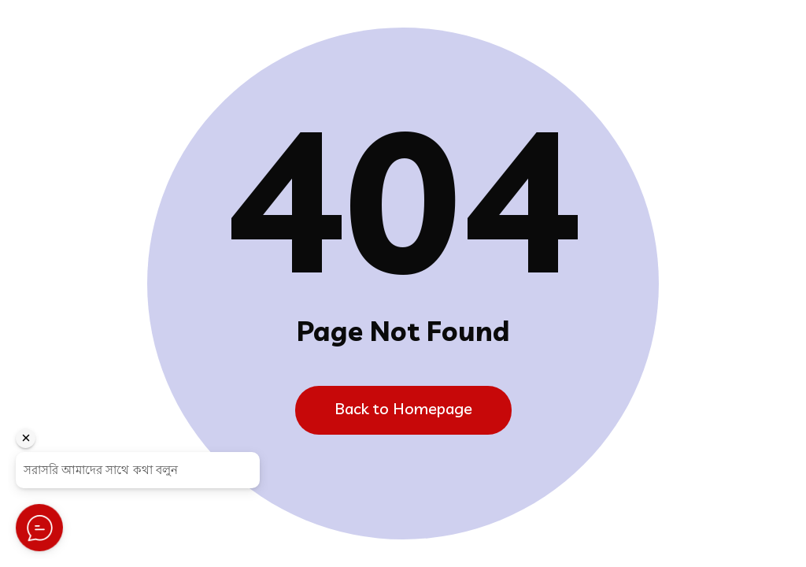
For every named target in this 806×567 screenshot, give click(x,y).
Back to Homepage (403, 408)
